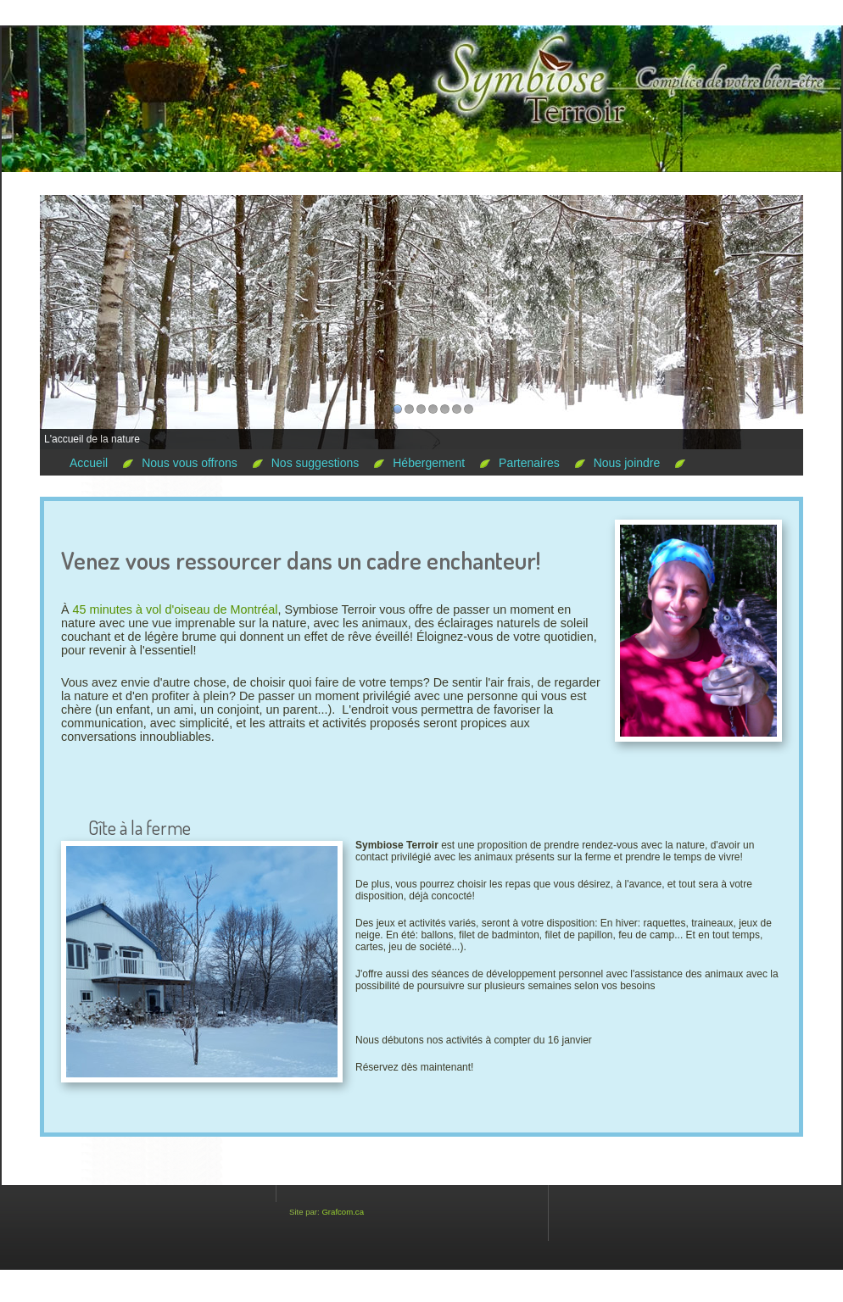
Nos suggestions (315, 463)
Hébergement (429, 463)
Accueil (89, 463)
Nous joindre (627, 463)
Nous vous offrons (189, 463)
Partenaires (529, 463)
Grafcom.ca (342, 1211)
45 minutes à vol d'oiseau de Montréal (175, 609)
